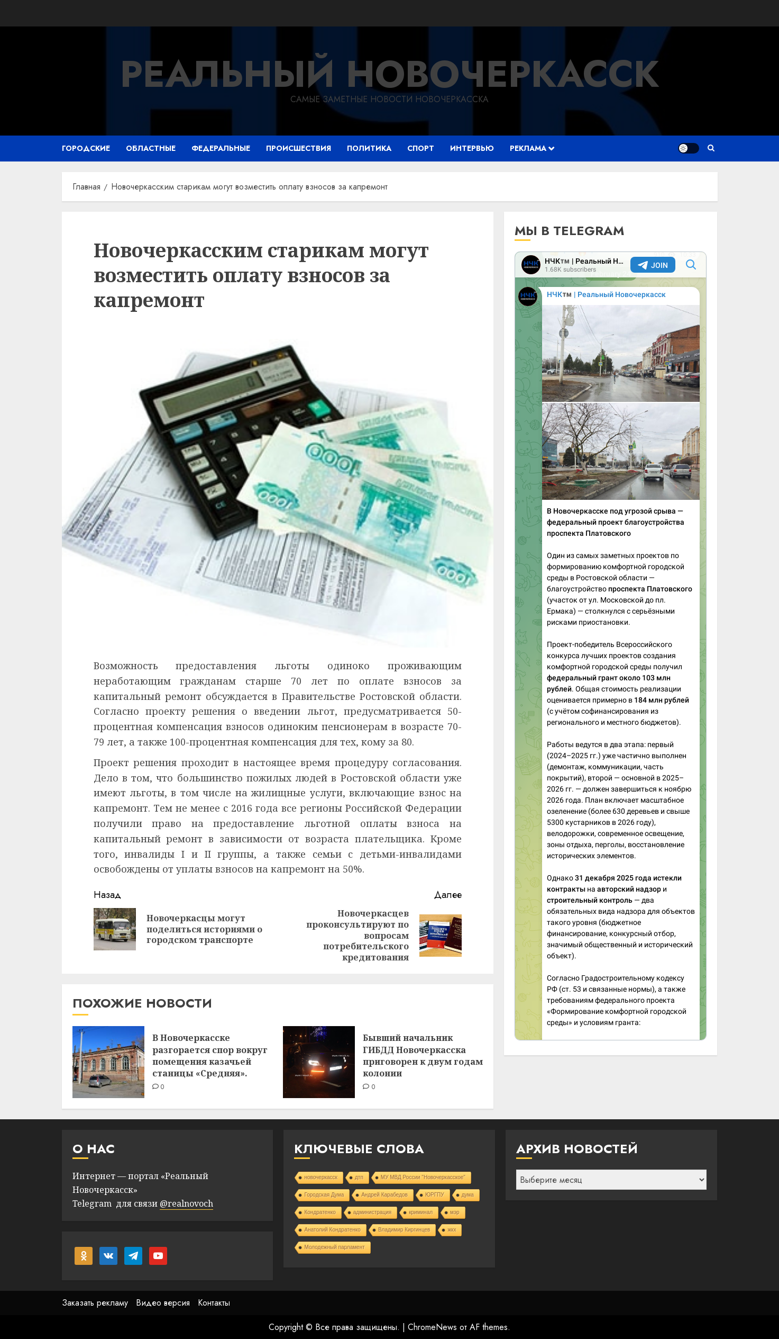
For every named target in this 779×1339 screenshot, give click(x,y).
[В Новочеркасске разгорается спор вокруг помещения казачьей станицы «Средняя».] (108, 1062)
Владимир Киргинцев (404, 1230)
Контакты (214, 1303)
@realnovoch (186, 1203)
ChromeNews (432, 1327)
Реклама (528, 148)
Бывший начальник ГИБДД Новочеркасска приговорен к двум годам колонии (423, 1055)
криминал (421, 1212)
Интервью (472, 148)
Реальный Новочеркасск (389, 74)
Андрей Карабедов (384, 1195)
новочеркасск (320, 1177)
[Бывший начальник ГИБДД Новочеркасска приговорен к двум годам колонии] (319, 1062)
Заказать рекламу (95, 1303)
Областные (151, 148)
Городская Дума (324, 1195)
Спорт (420, 148)
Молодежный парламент (334, 1247)
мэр (455, 1212)
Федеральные (220, 148)
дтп (359, 1177)
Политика (369, 148)
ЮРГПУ (434, 1195)
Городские (86, 148)
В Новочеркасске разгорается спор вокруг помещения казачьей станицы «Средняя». (210, 1055)
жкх (451, 1230)
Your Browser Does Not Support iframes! (611, 645)
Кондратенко (319, 1212)
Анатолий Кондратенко (332, 1230)
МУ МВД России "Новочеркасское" (423, 1177)
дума (468, 1195)
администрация (372, 1212)
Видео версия (163, 1303)
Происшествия (298, 148)
